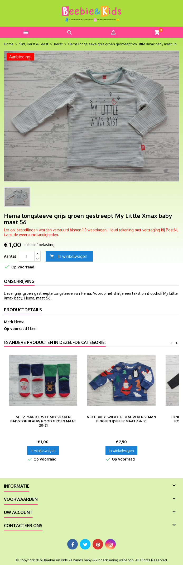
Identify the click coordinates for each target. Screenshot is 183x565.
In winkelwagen (68, 256)
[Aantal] (27, 256)
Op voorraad (15, 328)
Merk (8, 321)
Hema (19, 321)
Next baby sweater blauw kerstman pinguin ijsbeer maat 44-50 (121, 419)
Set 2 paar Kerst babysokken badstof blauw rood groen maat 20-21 (43, 421)
